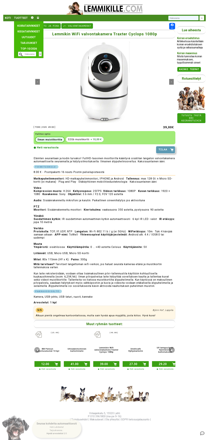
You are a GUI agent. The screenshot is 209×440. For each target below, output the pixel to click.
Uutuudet (29, 37)
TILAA (163, 150)
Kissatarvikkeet (28, 31)
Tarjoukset (28, 43)
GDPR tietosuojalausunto (135, 419)
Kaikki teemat (189, 69)
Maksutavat (96, 419)
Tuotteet (21, 17)
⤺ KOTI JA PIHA (47, 25)
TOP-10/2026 (29, 48)
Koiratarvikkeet (28, 25)
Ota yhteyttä (112, 419)
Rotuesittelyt (191, 79)
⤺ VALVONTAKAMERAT (77, 25)
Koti (8, 17)
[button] (56, 427)
